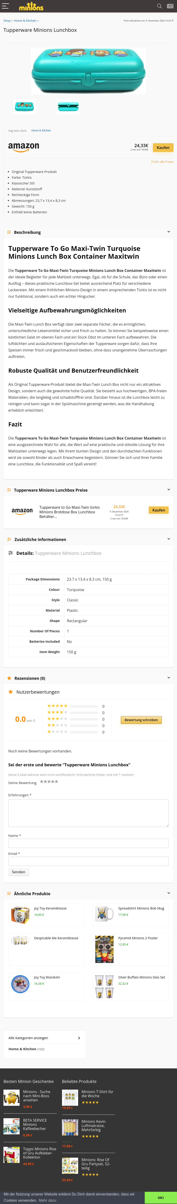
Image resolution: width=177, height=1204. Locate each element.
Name (14, 835)
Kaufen (163, 147)
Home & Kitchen (25, 20)
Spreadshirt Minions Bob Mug (141, 908)
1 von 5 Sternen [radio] (42, 781)
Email (14, 853)
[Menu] (5, 6)
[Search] (159, 6)
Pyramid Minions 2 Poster (138, 938)
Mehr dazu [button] (47, 1200)
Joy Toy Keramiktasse (50, 908)
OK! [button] (161, 1198)
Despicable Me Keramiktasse (56, 938)
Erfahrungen (20, 795)
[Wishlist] (170, 6)
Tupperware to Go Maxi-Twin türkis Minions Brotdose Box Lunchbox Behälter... (69, 512)
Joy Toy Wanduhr (47, 977)
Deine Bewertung (22, 782)
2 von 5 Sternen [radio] (43, 781)
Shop (7, 20)
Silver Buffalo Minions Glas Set (141, 977)
